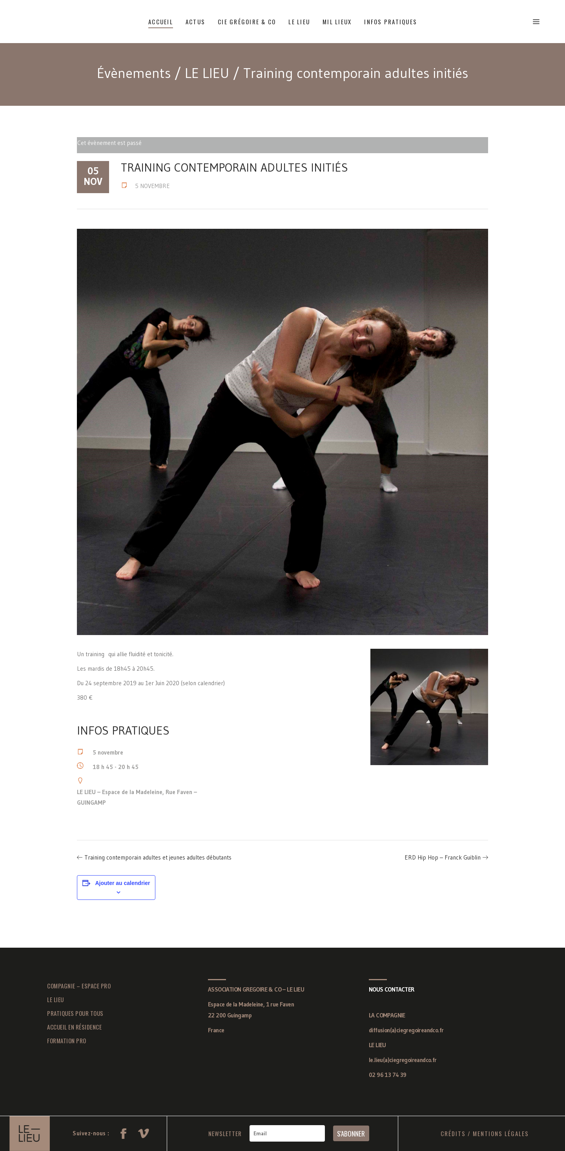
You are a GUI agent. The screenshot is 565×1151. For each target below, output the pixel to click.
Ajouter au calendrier (122, 883)
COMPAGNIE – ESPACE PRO (79, 985)
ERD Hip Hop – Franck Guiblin (443, 857)
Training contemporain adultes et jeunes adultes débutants (157, 857)
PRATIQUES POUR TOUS (75, 1013)
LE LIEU (207, 73)
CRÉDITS (453, 1133)
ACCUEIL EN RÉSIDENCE (74, 1027)
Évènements (134, 73)
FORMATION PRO (66, 1040)
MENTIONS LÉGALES (501, 1133)
